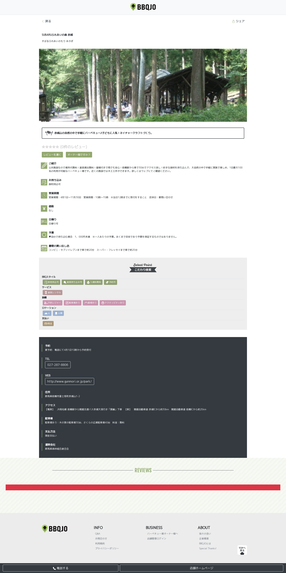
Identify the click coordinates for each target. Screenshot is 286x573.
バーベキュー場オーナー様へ (162, 533)
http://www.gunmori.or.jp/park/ (69, 381)
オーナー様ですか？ (78, 154)
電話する (60, 568)
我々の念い (205, 533)
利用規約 (100, 543)
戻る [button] (46, 21)
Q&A (97, 533)
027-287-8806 (57, 365)
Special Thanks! (208, 548)
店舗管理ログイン (156, 538)
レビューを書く (52, 154)
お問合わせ (101, 538)
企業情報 (204, 538)
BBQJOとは (205, 543)
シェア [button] (238, 21)
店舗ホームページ (201, 568)
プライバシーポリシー (107, 548)
